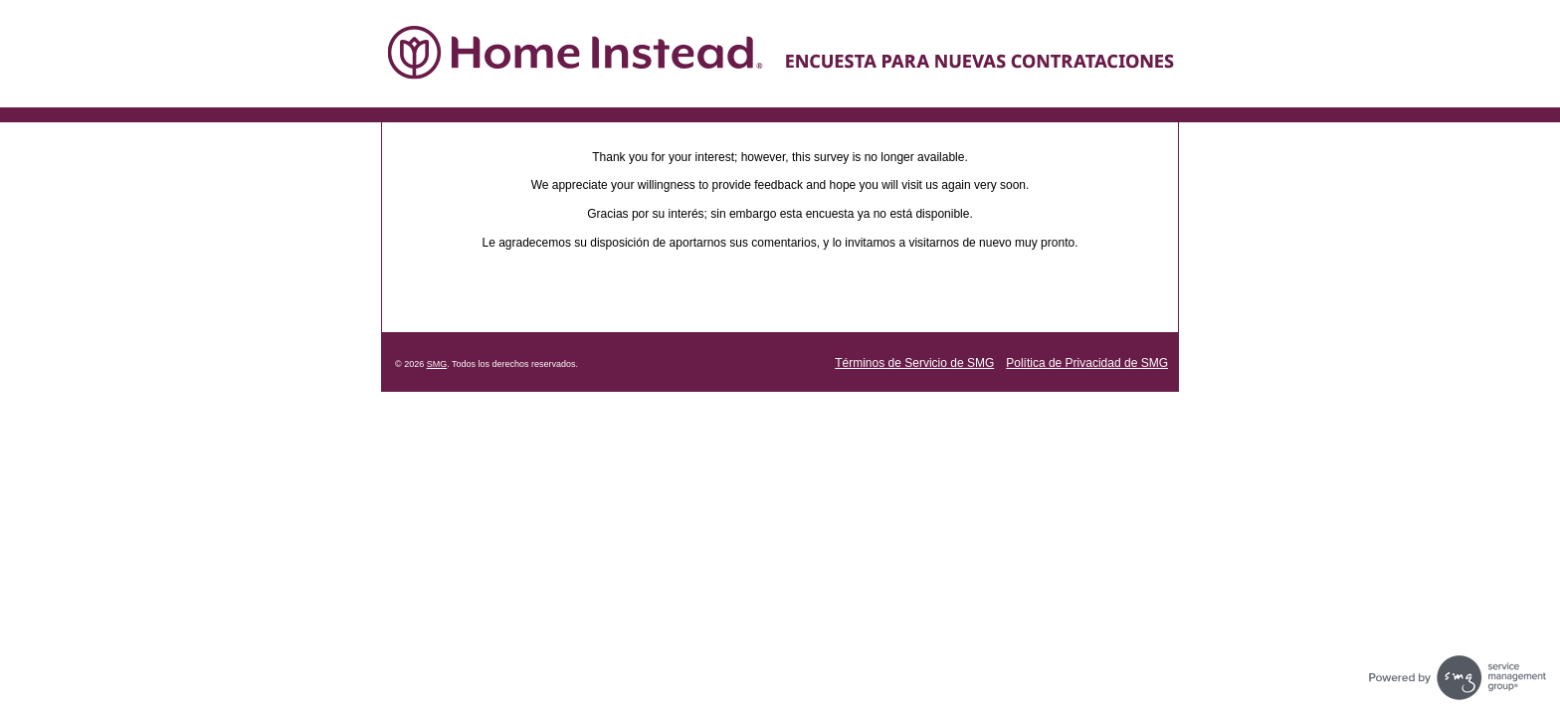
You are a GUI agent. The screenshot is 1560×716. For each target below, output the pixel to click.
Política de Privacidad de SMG (1087, 363)
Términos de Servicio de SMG (914, 363)
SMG (437, 364)
